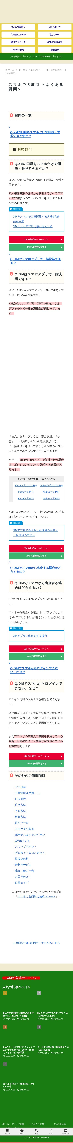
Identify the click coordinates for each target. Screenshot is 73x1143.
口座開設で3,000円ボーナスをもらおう (36, 942)
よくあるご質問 (36, 1124)
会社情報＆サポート (27, 792)
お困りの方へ (23, 876)
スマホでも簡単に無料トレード (37, 896)
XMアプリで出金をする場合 (30, 635)
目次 (21, 149)
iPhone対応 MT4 (26, 492)
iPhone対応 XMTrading (26, 485)
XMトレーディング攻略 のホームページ (13, 1126)
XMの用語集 (60, 1124)
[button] (36, 131)
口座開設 (20, 798)
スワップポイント (26, 846)
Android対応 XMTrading (51, 485)
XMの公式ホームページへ (36, 239)
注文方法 (20, 804)
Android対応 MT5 (51, 498)
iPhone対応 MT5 (26, 498)
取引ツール (22, 822)
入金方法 (20, 810)
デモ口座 (20, 786)
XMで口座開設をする (36, 247)
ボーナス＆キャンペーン (30, 834)
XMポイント (22, 840)
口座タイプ (22, 882)
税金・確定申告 (24, 870)
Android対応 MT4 (51, 492)
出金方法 (20, 816)
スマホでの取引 (24, 828)
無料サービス (23, 864)
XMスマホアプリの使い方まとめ (33, 226)
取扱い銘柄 (22, 858)
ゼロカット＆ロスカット (30, 852)
